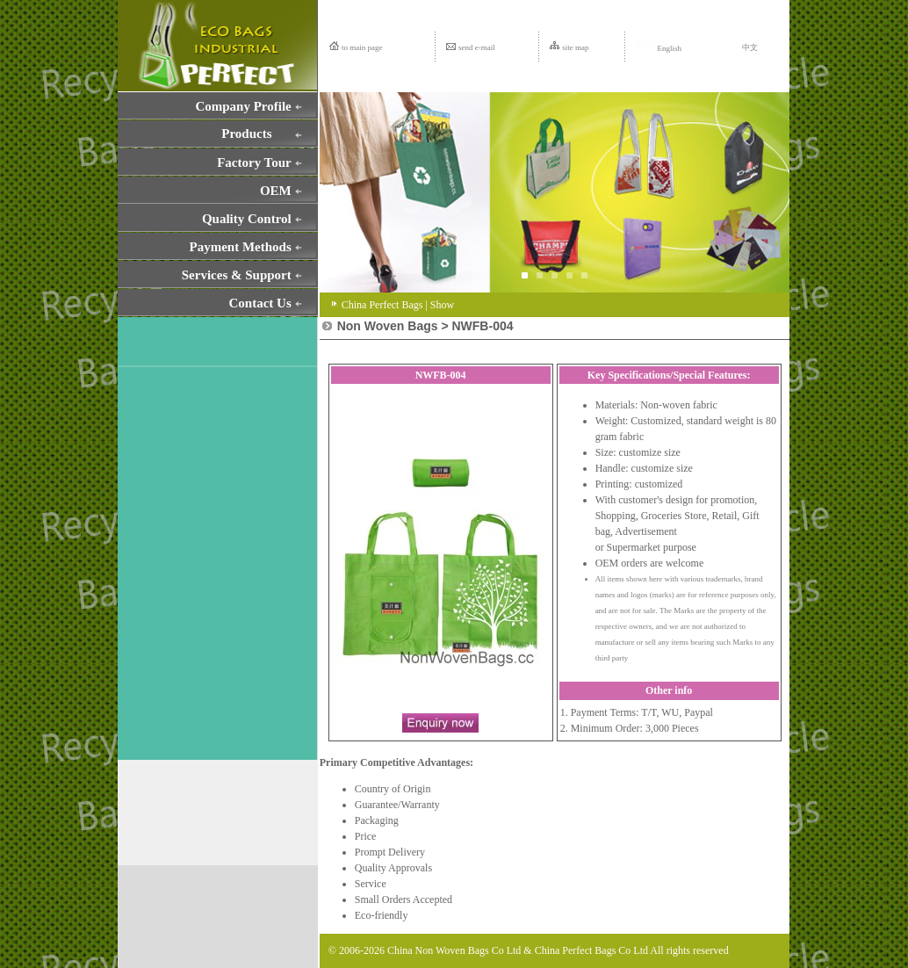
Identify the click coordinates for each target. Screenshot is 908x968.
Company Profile (243, 106)
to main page (362, 47)
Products (246, 133)
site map (575, 47)
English (658, 48)
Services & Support (237, 275)
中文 (750, 47)
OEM (276, 191)
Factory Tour (254, 162)
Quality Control (247, 219)
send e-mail (476, 47)
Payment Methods (241, 247)
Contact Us (260, 303)
